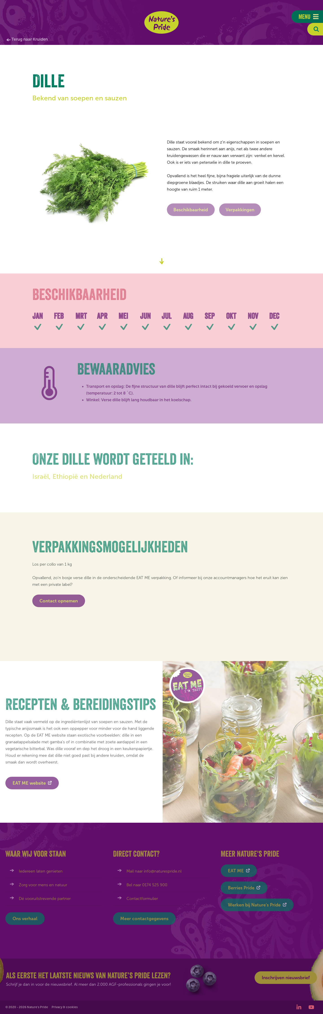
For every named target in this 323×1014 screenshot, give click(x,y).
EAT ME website (29, 785)
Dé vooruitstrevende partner (45, 898)
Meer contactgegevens (144, 918)
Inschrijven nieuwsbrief (286, 977)
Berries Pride (241, 888)
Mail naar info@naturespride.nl (154, 871)
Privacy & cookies (65, 1007)
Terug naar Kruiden (29, 39)
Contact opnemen (58, 601)
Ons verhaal (25, 918)
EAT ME (236, 870)
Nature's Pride (161, 22)
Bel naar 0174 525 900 (147, 884)
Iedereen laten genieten (41, 871)
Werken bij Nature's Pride (254, 905)
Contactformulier (142, 898)
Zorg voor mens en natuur (43, 884)
